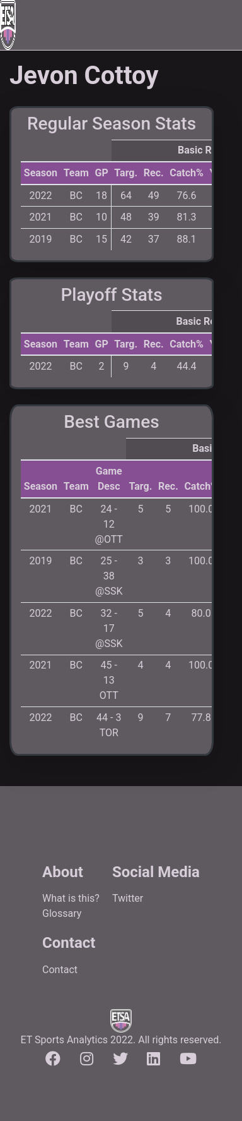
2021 (40, 217)
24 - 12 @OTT (109, 524)
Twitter (127, 898)
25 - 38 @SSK (108, 576)
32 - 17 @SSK (108, 628)
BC (76, 196)
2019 (40, 239)
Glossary (61, 913)
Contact (60, 970)
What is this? (71, 898)
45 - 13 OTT (109, 680)
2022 (40, 196)
